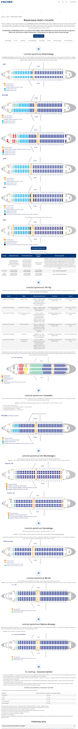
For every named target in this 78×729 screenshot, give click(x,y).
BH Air (49, 40)
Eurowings (42, 40)
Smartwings (8, 40)
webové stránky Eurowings (58, 534)
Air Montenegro (32, 40)
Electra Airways (57, 40)
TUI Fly (15, 40)
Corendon (22, 40)
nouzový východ (68, 40)
